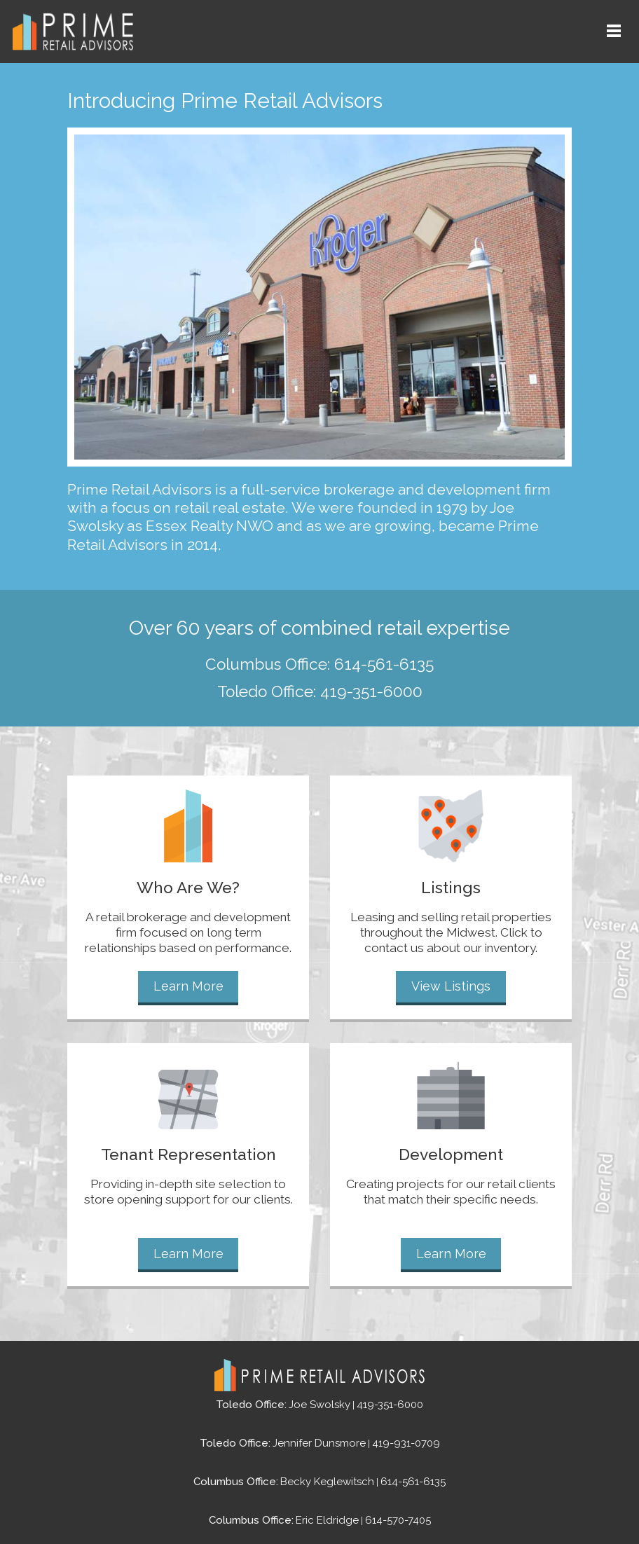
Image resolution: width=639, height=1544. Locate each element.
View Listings (450, 985)
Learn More (188, 985)
